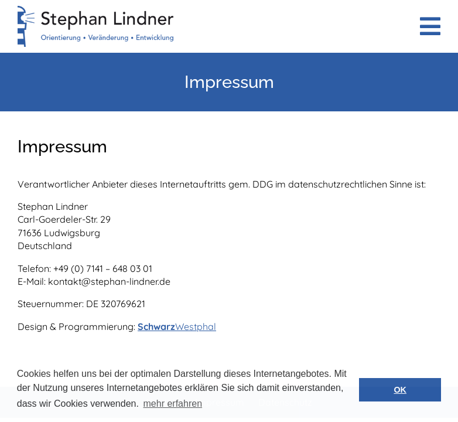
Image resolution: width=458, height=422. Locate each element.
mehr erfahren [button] (173, 404)
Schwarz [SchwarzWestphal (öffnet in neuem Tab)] (156, 326)
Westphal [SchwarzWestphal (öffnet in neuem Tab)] (195, 326)
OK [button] (400, 389)
